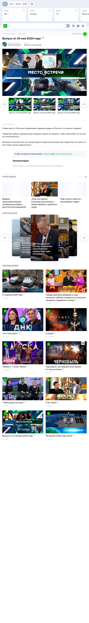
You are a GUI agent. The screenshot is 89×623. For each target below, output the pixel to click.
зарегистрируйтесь (63, 154)
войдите (46, 154)
